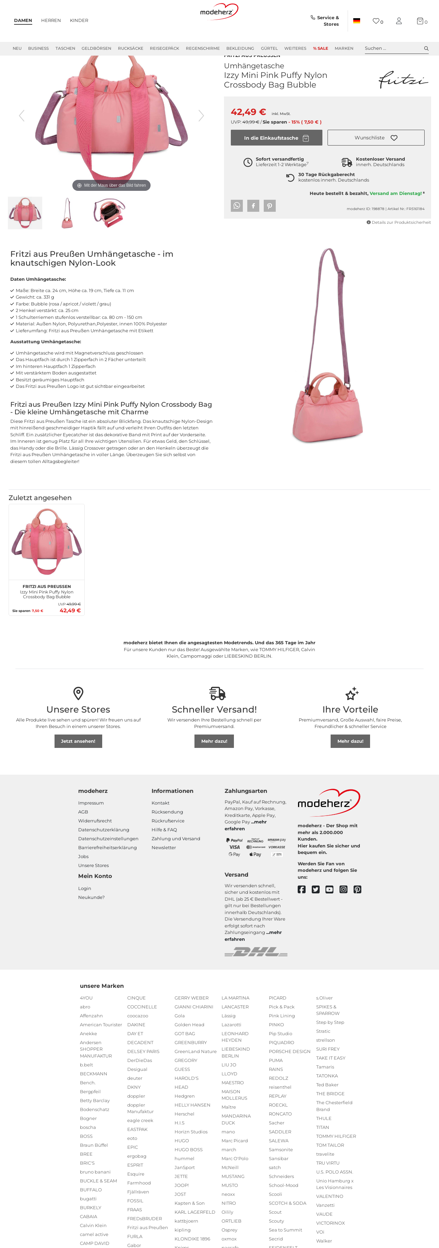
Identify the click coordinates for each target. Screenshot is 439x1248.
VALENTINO (329, 1217)
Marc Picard (235, 1161)
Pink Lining (282, 1036)
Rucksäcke (130, 48)
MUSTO (230, 1206)
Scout (275, 1233)
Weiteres (295, 48)
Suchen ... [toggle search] (397, 48)
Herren (51, 20)
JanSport (185, 1188)
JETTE (181, 1197)
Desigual (137, 1090)
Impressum (91, 824)
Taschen (65, 48)
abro (85, 1027)
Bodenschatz (94, 1130)
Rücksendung (167, 832)
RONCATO (280, 1134)
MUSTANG (233, 1197)
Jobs (83, 877)
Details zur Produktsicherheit (399, 239)
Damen (23, 20)
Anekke (88, 1054)
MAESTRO (233, 1103)
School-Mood (283, 1206)
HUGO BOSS (189, 1170)
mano (228, 1152)
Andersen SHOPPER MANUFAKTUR (96, 1070)
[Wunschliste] (378, 21)
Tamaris (325, 1087)
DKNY (134, 1108)
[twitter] (319, 911)
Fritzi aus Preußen (252, 72)
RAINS (276, 1090)
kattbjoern (186, 1242)
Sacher (276, 1143)
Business (38, 48)
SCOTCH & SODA (287, 1224)
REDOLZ (278, 1099)
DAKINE (136, 1045)
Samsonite (281, 1170)
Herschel (184, 1134)
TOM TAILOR (330, 1166)
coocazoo (137, 1036)
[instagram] (347, 911)
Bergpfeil (90, 1112)
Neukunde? (91, 918)
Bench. (88, 1103)
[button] (376, 155)
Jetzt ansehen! (78, 762)
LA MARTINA (235, 1018)
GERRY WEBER (192, 1018)
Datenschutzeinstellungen (108, 859)
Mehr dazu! (214, 762)
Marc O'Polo (235, 1179)
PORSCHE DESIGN (290, 1072)
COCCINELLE (142, 1027)
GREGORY (186, 1081)
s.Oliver (324, 1018)
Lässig (229, 1036)
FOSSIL (135, 1221)
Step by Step (330, 1043)
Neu (17, 48)
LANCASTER (235, 1027)
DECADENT (140, 1063)
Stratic (323, 1052)
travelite (325, 1175)
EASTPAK (137, 1150)
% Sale (320, 48)
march (229, 1170)
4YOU (86, 1018)
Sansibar (278, 1179)
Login (84, 909)
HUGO (182, 1161)
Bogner (88, 1139)
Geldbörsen (96, 48)
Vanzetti (325, 1226)
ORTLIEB (231, 1242)
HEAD (181, 1108)
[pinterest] (361, 911)
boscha (88, 1148)
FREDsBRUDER (144, 1239)
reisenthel (280, 1108)
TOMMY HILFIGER (336, 1157)
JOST (180, 1215)
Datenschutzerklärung (103, 850)
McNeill (230, 1188)
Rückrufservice (168, 841)
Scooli (275, 1215)
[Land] (357, 21)
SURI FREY (328, 1070)
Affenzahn (91, 1036)
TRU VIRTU (328, 1184)
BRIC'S (87, 1184)
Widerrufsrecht (95, 841)
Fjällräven (138, 1212)
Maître (229, 1128)
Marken (344, 48)
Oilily (227, 1233)
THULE (324, 1139)
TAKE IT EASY (330, 1079)
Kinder (79, 20)
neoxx (228, 1215)
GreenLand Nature (196, 1072)
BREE (86, 1175)
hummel (184, 1179)
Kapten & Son (190, 1224)
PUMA (276, 1081)
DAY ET (135, 1054)
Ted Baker (327, 1105)
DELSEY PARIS (143, 1072)
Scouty (276, 1242)
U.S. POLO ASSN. (334, 1192)
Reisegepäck (164, 48)
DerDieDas (139, 1081)
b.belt (86, 1085)
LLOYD (229, 1094)
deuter (134, 1099)
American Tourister (101, 1045)
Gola (180, 1036)
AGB (83, 832)
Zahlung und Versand (176, 859)
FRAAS (134, 1230)
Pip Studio (280, 1054)
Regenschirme (203, 48)
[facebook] (305, 911)
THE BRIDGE (330, 1114)
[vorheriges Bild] (21, 136)
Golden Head (189, 1045)
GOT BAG (185, 1054)
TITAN (322, 1148)
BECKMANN (93, 1094)
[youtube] (332, 911)
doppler (136, 1117)
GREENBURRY (191, 1063)
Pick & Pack (282, 1027)
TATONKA (327, 1096)
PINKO (276, 1045)
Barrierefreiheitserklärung (107, 868)
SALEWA (278, 1161)
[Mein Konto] (400, 21)
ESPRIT (135, 1186)
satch (275, 1188)
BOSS (86, 1157)
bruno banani (95, 1192)
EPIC (132, 1168)
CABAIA (88, 1237)
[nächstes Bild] (201, 136)
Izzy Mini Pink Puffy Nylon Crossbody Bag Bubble (46, 611)
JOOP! (182, 1206)
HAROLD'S (187, 1099)
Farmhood (139, 1203)
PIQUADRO (281, 1063)
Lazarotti (231, 1045)
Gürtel (269, 48)
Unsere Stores (93, 886)
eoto (132, 1159)
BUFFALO (91, 1210)
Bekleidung (240, 48)
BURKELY (90, 1228)
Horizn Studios (191, 1152)
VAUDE (324, 1235)
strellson (325, 1061)
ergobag (136, 1177)
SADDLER (280, 1152)
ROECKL (278, 1126)
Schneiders (281, 1197)
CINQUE (136, 1018)
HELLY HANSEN (193, 1126)
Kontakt (160, 824)
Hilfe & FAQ (164, 850)
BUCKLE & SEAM (98, 1201)
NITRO (229, 1224)
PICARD (277, 1018)
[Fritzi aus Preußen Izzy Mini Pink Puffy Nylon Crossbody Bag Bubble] (46, 563)
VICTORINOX (330, 1244)
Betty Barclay (95, 1121)
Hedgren (185, 1117)
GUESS (182, 1090)
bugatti (88, 1219)
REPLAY (277, 1117)
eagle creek (140, 1141)
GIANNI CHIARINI (194, 1027)
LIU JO (229, 1085)
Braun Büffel (94, 1166)
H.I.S (180, 1143)
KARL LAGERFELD (195, 1233)
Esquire (135, 1195)
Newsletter (164, 868)
